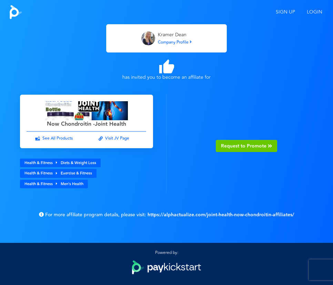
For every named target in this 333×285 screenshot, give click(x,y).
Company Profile (175, 42)
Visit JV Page (117, 138)
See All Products (57, 138)
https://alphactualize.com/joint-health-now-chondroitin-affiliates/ (221, 215)
